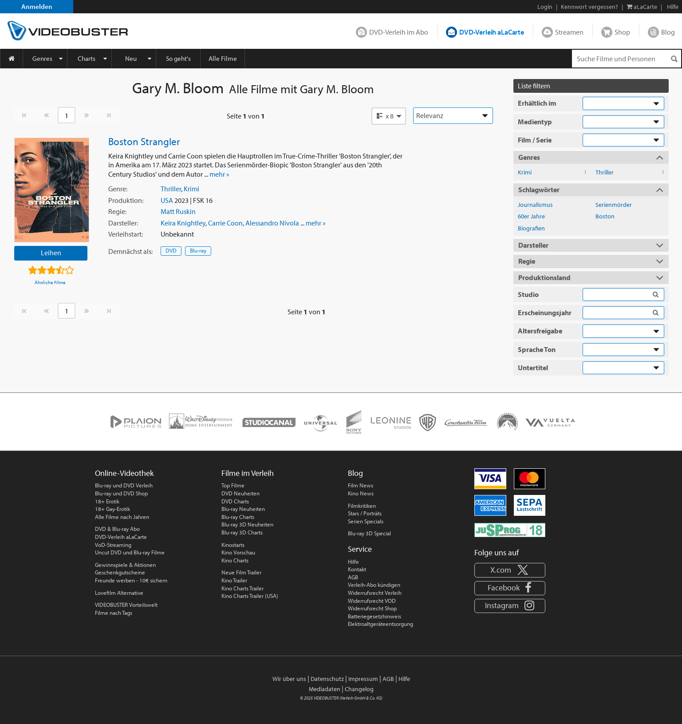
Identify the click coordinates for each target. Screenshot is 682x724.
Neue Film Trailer (241, 572)
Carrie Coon (225, 222)
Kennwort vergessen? (589, 7)
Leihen (51, 252)
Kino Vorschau (238, 552)
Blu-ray (198, 250)
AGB (353, 577)
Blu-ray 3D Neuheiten (247, 524)
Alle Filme (223, 58)
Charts (86, 58)
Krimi (191, 188)
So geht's (178, 58)
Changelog (359, 689)
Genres (42, 58)
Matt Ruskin (178, 211)
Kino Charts (234, 560)
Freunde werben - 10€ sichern (131, 580)
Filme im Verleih (247, 473)
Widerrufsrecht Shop (372, 608)
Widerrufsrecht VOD (372, 600)
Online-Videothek (124, 473)
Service (360, 549)
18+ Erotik (107, 501)
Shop (622, 32)
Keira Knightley (183, 222)
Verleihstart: (125, 233)
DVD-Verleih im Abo (398, 32)
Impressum (363, 679)
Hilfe (353, 561)
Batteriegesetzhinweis (374, 616)
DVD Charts (235, 501)
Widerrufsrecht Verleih (375, 592)
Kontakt (357, 569)
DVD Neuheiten (240, 493)
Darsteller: (123, 222)
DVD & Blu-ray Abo (117, 528)
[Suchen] (674, 59)
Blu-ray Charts (237, 516)
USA (167, 200)
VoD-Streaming (113, 544)
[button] (388, 115)
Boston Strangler (144, 141)
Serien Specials (365, 521)
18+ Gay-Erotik (112, 508)
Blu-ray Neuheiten (243, 508)
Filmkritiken (362, 505)
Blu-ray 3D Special (369, 533)
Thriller (171, 188)
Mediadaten (324, 689)
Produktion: (125, 200)
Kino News (361, 493)
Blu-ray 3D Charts (242, 532)
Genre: (117, 188)
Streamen (569, 32)
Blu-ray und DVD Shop (121, 493)
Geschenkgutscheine (120, 572)
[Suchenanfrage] (626, 58)
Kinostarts (232, 544)
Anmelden (36, 6)
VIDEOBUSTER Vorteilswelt (126, 604)
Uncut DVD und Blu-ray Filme (130, 552)
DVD (171, 250)
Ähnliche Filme (50, 282)
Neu (131, 58)
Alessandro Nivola (272, 222)
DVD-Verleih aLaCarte (491, 32)
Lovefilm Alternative (119, 592)
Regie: (117, 211)
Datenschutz (327, 679)
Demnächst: (130, 251)
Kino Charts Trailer (242, 588)
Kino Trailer (234, 580)
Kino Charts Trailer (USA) (249, 595)
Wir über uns (289, 679)
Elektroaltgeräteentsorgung (380, 623)
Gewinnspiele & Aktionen (125, 564)
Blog (668, 32)
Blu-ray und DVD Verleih (124, 485)
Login (544, 7)
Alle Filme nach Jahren (122, 516)
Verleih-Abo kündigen (374, 584)
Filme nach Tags (113, 612)
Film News (360, 485)
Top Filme (232, 485)
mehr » (219, 174)
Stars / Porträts (365, 513)
